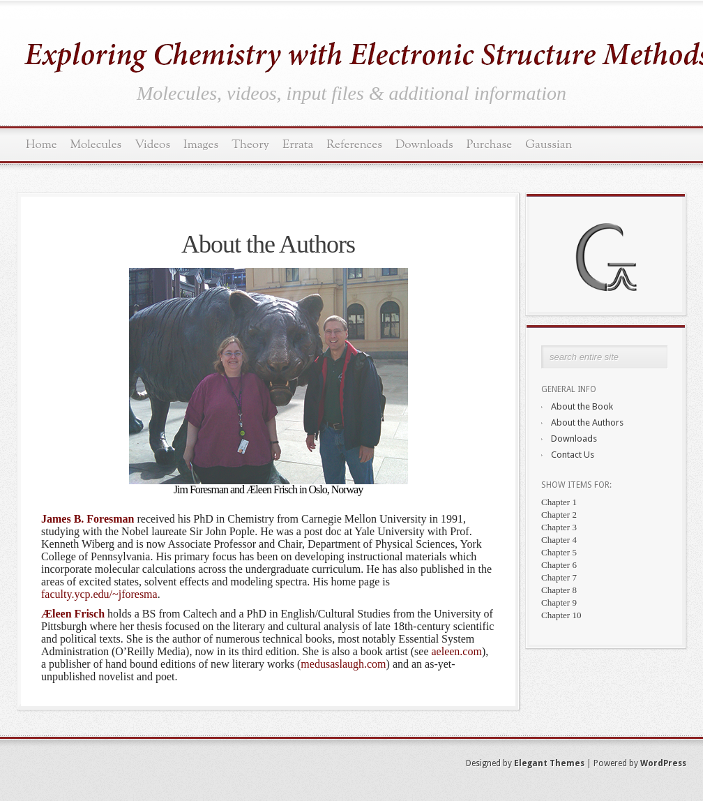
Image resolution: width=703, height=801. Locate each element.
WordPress (663, 763)
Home (41, 145)
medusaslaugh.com (343, 664)
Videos (152, 145)
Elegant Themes (549, 763)
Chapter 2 (559, 514)
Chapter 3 (559, 527)
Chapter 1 (559, 502)
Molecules (96, 145)
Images (200, 145)
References (354, 145)
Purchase (490, 145)
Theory (250, 145)
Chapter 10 (561, 615)
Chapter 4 (559, 539)
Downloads (424, 145)
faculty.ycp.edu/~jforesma (99, 594)
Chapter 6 (559, 565)
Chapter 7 (559, 577)
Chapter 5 (559, 552)
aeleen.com (456, 651)
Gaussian (548, 145)
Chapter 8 (559, 590)
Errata (297, 145)
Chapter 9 (559, 602)
